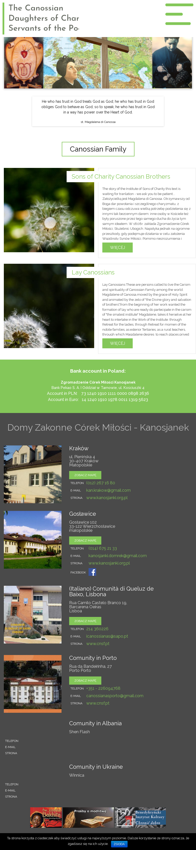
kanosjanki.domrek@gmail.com (118, 555)
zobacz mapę (85, 475)
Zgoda (119, 844)
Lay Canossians (93, 272)
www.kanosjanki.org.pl (107, 497)
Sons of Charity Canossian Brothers (121, 176)
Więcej (117, 247)
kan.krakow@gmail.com (108, 490)
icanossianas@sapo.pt (107, 636)
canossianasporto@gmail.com (114, 695)
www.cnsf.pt (97, 643)
